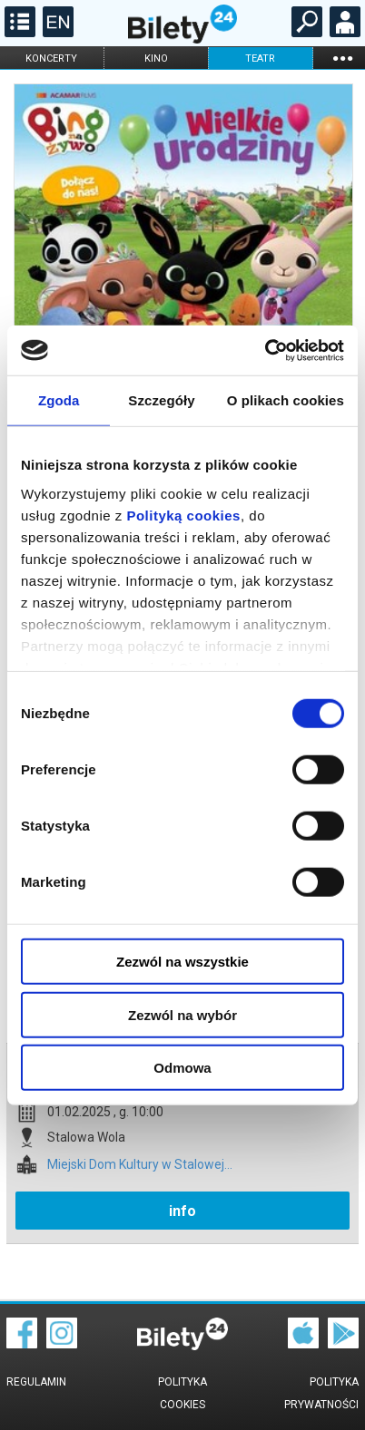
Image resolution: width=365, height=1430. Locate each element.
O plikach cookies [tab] (285, 400)
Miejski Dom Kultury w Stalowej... (139, 1165)
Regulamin (36, 1382)
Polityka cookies (182, 1393)
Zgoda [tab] (59, 400)
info (182, 1211)
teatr (260, 58)
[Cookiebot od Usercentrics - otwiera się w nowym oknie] (264, 350)
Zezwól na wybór (182, 1014)
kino (156, 58)
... (342, 57)
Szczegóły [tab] (161, 400)
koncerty (51, 58)
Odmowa (182, 1067)
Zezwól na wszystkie (182, 961)
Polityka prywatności (321, 1393)
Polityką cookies (183, 514)
